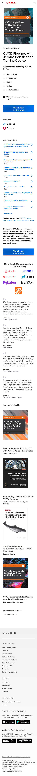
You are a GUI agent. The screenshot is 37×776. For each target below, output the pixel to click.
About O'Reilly (8, 643)
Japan (4, 705)
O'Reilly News (7, 654)
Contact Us (6, 682)
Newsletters (6, 685)
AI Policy (5, 691)
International (8, 698)
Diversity (5, 669)
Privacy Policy (7, 688)
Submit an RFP (7, 666)
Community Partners (9, 660)
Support (5, 678)
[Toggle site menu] (2, 2)
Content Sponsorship (9, 672)
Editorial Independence (9, 769)
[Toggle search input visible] (34, 2)
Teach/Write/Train (9, 648)
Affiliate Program (8, 663)
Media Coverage (8, 657)
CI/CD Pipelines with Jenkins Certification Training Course (18, 219)
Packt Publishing (13, 90)
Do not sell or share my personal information (16, 757)
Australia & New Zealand (11, 702)
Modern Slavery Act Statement (12, 771)
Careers (5, 651)
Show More (8, 213)
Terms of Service (7, 767)
